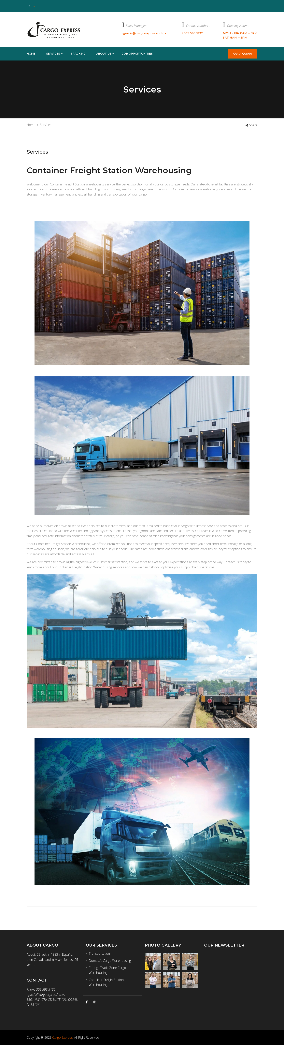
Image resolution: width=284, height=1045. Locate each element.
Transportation (99, 953)
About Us (103, 53)
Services (53, 53)
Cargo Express (62, 1037)
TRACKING (78, 53)
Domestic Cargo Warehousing (110, 960)
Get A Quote (242, 53)
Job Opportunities (137, 53)
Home (31, 53)
